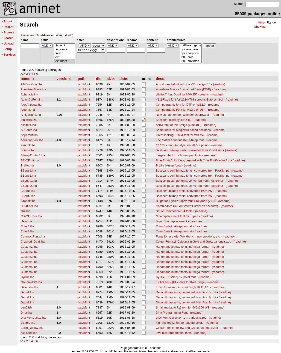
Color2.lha (27, 231)
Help (69, 35)
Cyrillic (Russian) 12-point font (176, 277)
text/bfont (64, 61)
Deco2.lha (27, 297)
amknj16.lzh (29, 120)
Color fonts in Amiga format (174, 226)
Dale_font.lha (29, 287)
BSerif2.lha (28, 196)
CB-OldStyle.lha (31, 216)
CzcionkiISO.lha (31, 282)
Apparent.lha (29, 135)
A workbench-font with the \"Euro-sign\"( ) (183, 84)
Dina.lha (26, 312)
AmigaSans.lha (31, 114)
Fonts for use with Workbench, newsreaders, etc (188, 236)
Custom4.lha (29, 262)
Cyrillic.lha (27, 277)
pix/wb (64, 53)
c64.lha (25, 211)
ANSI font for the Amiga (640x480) (178, 125)
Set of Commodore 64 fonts (174, 211)
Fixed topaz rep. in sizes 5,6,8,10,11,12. (182, 287)
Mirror (262, 22)
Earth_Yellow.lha (32, 327)
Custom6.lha (29, 272)
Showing (260, 26)
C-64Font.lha (29, 206)
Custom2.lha (29, 251)
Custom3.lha (29, 256)
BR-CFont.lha (30, 160)
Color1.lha (27, 226)
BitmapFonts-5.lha (33, 155)
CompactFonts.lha (33, 236)
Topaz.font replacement (171, 221)
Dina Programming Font (171, 312)
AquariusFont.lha (32, 140)
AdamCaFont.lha (32, 99)
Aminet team (137, 351)
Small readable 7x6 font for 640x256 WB (182, 307)
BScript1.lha (29, 180)
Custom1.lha (29, 246)
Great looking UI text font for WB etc (180, 135)
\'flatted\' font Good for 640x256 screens (182, 94)
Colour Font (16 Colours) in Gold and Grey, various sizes (193, 241)
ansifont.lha (28, 125)
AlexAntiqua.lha (31, 104)
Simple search (29, 35)
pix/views (64, 49)
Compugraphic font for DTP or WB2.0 (180, 104)
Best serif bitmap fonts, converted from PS (184, 191)
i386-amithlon (190, 61)
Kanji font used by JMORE (173, 120)
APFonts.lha (29, 130)
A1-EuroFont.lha (32, 84)
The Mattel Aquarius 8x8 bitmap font (180, 140)
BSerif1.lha (28, 191)
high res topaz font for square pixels (179, 322)
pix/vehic (64, 45)
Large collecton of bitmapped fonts (179, 155)
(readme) (219, 84)
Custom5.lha (29, 267)
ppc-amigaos (190, 49)
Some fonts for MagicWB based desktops (183, 130)
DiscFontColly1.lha (33, 317)
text (64, 57)
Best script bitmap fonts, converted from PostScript (189, 180)
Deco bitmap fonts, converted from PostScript (186, 292)
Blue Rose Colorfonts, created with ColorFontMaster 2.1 (193, 160)
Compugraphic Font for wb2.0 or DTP (180, 109)
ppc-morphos (190, 53)
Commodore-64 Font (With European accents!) (187, 206)
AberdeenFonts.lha (33, 89)
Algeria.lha (28, 109)
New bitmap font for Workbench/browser (182, 114)
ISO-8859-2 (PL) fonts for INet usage (180, 282)
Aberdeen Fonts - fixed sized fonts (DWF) (183, 89)
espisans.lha (29, 333)
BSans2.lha (28, 175)
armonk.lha (28, 145)
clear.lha (26, 221)
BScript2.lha (29, 185)
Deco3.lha (27, 302)
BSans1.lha (28, 170)
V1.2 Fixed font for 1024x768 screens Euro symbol (189, 99)
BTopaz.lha (28, 201)
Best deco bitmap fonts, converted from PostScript (189, 150)
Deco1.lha (27, 292)
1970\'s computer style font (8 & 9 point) (182, 145)
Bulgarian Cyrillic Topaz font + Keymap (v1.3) (186, 201)
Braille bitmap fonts (168, 165)
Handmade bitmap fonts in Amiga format (182, 246)
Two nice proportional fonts (173, 333)
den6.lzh (26, 307)
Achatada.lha (29, 94)
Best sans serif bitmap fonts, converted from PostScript (192, 170)
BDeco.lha (28, 150)
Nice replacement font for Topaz (177, 216)
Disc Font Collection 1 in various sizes (181, 317)
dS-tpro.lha (28, 322)
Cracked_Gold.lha (33, 241)
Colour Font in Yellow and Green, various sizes (187, 327)
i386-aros (190, 57)
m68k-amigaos (190, 45)
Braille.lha (27, 165)
